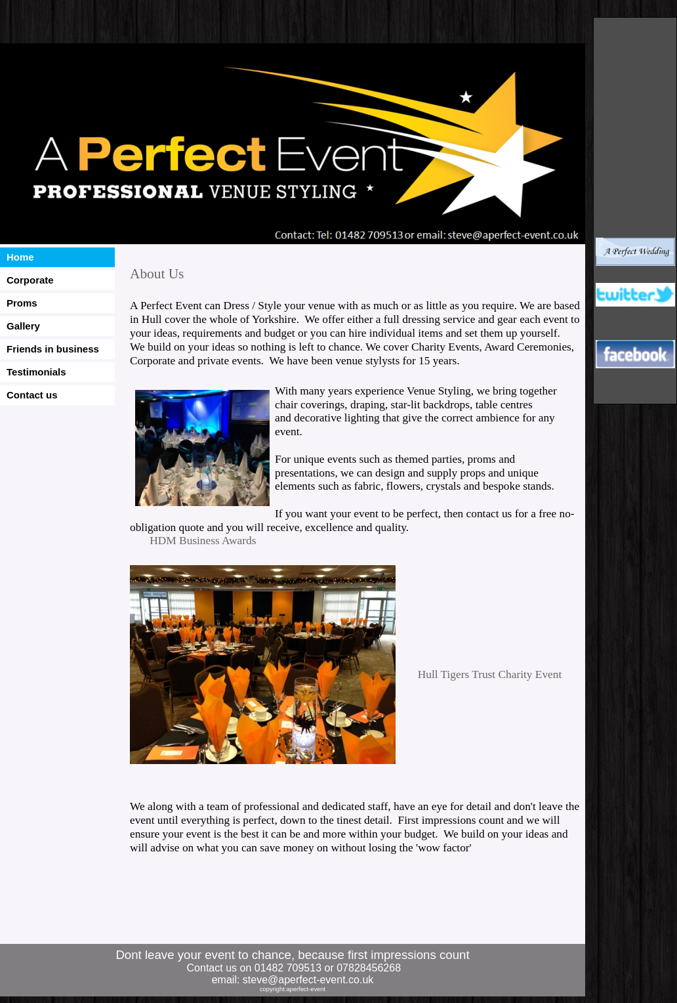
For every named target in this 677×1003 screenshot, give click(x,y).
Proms (22, 303)
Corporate (30, 280)
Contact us (32, 394)
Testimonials (36, 371)
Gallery (23, 325)
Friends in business (53, 348)
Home (20, 257)
